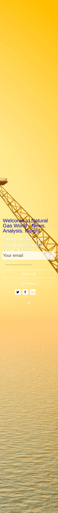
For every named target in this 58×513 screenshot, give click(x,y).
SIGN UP (29, 274)
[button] (29, 225)
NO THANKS (29, 283)
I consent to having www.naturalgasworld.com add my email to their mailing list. (18, 264)
